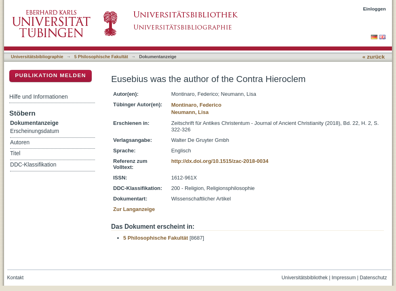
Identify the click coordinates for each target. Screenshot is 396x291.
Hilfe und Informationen (38, 96)
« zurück (373, 57)
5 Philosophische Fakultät (101, 56)
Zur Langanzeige (134, 209)
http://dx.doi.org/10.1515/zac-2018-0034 (220, 161)
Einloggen (374, 8)
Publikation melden (50, 75)
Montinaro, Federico (196, 105)
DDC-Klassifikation (33, 165)
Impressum (344, 277)
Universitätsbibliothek (305, 277)
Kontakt (15, 277)
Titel (15, 153)
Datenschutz (373, 277)
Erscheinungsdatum (34, 131)
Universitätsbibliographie (37, 56)
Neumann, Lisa (190, 112)
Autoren (19, 142)
